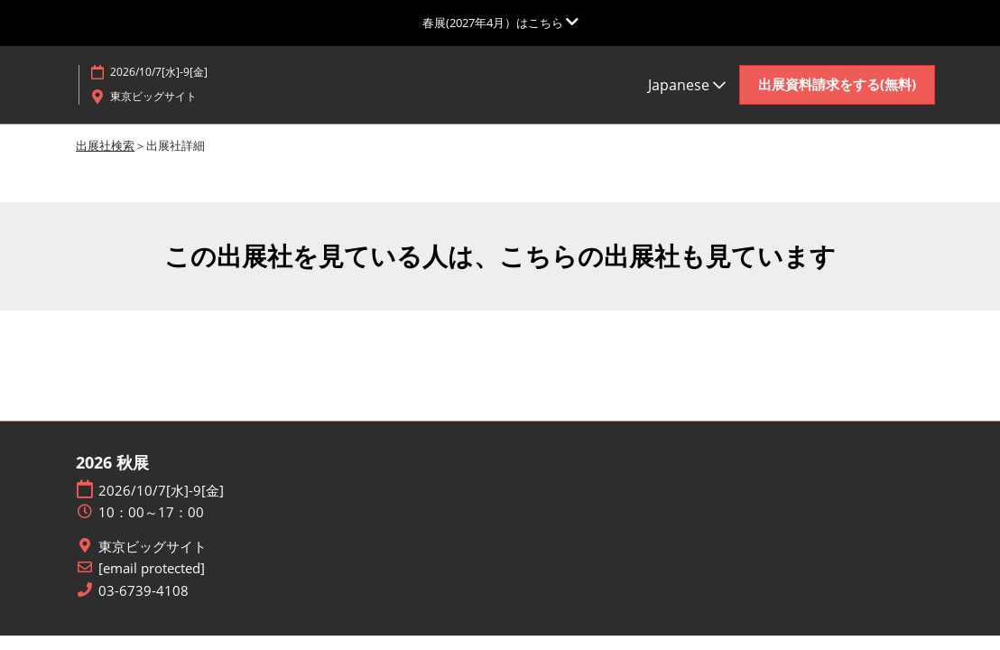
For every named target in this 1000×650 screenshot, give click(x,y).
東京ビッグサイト (152, 547)
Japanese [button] (687, 85)
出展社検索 (105, 146)
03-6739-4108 (143, 591)
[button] (837, 85)
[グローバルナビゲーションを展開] (500, 22)
